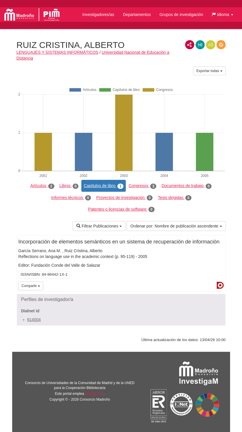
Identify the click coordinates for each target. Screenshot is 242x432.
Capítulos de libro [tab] (103, 186)
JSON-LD (200, 44)
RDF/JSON (221, 44)
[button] (222, 14)
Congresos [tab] (142, 186)
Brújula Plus (94, 394)
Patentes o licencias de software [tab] (121, 209)
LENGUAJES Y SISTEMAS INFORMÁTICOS (57, 52)
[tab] (121, 299)
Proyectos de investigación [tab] (124, 197)
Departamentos (137, 14)
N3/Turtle (210, 44)
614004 (34, 319)
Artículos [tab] (42, 186)
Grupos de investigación (181, 14)
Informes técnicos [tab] (71, 197)
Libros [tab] (69, 186)
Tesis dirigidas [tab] (174, 197)
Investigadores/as (98, 14)
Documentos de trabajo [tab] (186, 186)
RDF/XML (189, 44)
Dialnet (220, 285)
